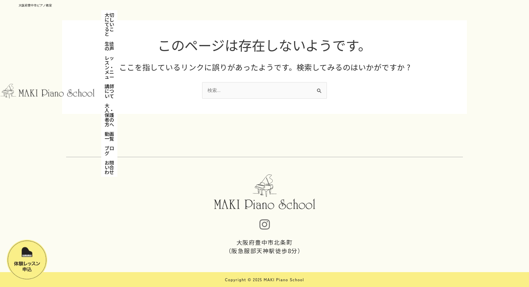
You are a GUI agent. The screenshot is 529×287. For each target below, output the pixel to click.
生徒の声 (163, 14)
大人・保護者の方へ (285, 14)
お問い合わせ (374, 14)
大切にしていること (126, 14)
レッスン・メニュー (200, 14)
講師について (243, 14)
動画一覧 (322, 14)
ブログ (346, 14)
